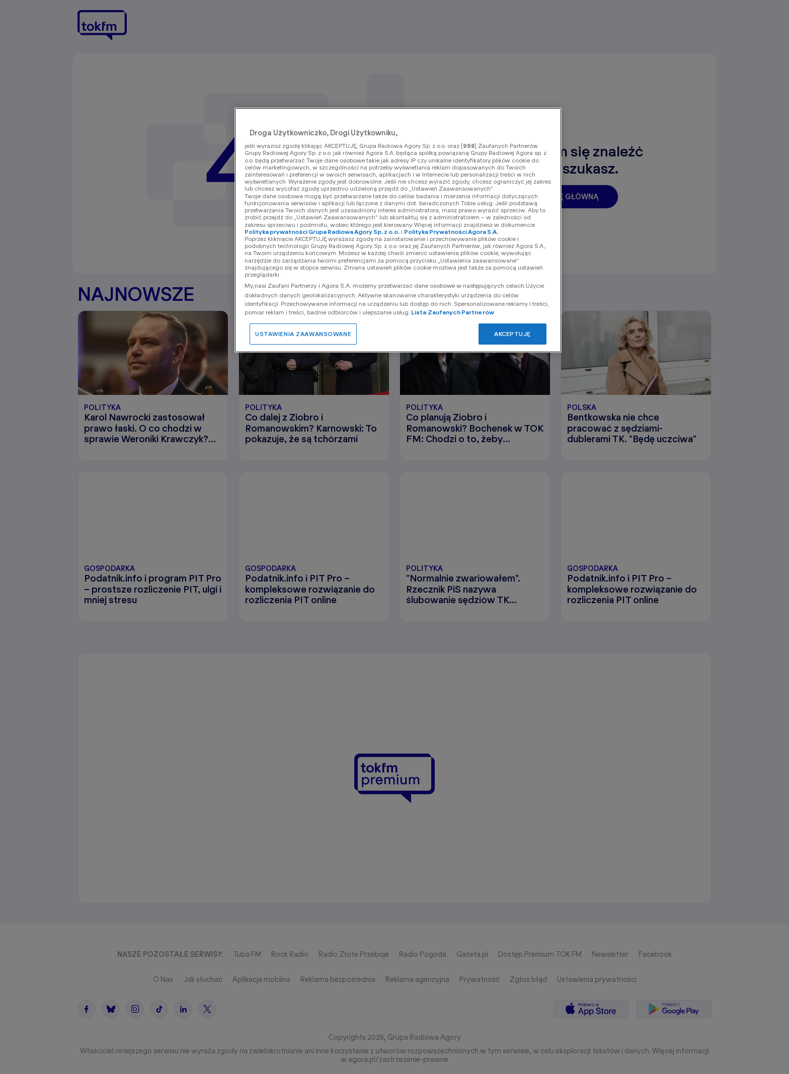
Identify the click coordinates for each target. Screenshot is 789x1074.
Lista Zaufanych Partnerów (452, 312)
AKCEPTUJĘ (512, 334)
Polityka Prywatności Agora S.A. (451, 231)
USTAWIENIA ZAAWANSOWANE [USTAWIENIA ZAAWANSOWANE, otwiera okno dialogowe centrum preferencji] (303, 334)
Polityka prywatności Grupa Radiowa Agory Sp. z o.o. (322, 231)
